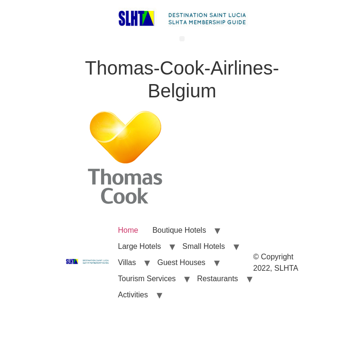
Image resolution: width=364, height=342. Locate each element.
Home (128, 230)
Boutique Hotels (179, 230)
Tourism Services (147, 279)
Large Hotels (139, 246)
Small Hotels (203, 246)
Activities (133, 295)
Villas (127, 262)
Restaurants (217, 279)
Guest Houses (181, 262)
